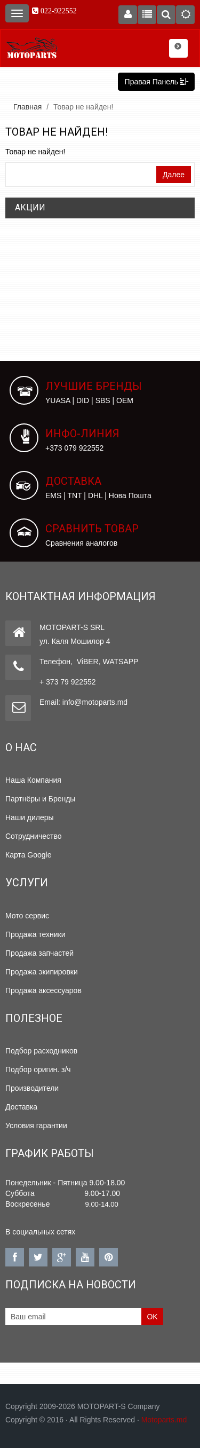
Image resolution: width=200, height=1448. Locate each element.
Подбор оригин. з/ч (38, 1069)
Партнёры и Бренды (40, 798)
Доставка (21, 1107)
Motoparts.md (164, 1419)
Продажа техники (35, 934)
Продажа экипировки (41, 971)
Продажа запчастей (39, 953)
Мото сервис (27, 915)
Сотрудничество (33, 836)
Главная (27, 107)
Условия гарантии (36, 1125)
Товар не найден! (83, 107)
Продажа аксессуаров (43, 990)
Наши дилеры (29, 817)
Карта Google (28, 855)
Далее (174, 174)
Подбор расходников (41, 1050)
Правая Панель (156, 81)
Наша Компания (33, 780)
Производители (32, 1088)
